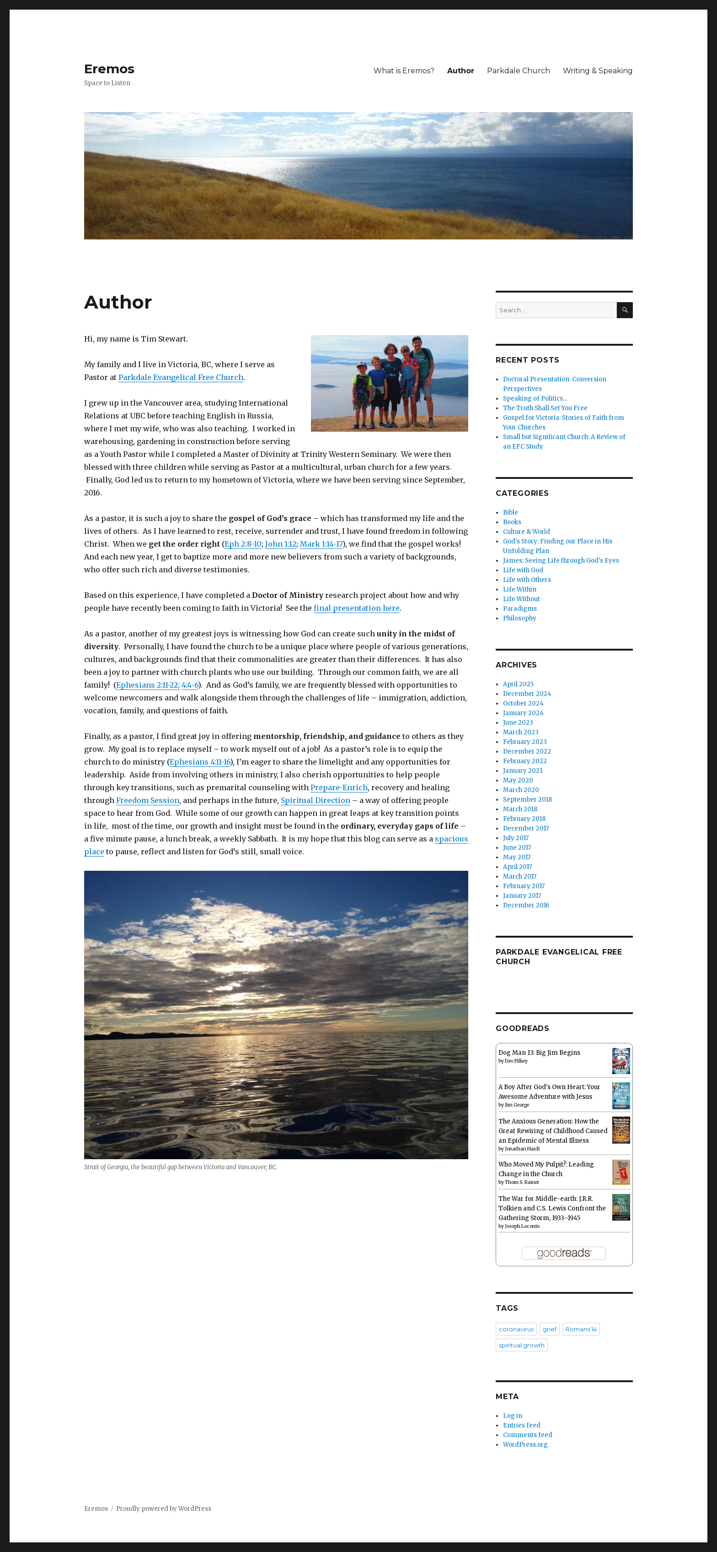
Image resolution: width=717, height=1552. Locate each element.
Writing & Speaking (598, 70)
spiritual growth (522, 1345)
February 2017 (524, 886)
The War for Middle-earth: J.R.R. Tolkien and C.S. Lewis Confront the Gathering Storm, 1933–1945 (552, 1208)
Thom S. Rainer (522, 1182)
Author (460, 70)
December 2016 (526, 905)
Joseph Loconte (522, 1226)
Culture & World (526, 532)
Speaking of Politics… (535, 398)
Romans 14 (581, 1329)
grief (549, 1329)
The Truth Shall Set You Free (545, 408)
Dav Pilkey (516, 1061)
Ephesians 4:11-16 (200, 761)
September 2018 (527, 799)
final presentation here (357, 608)
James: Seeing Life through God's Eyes (561, 560)
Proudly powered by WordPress (163, 1509)
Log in (512, 1416)
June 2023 (518, 723)
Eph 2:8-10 (243, 543)
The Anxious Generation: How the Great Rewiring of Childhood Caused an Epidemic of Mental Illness (553, 1131)
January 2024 (523, 713)
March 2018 (520, 809)
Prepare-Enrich (339, 787)
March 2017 (519, 876)
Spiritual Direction (315, 800)
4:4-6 (190, 684)
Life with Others (527, 580)
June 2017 (517, 848)
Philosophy (519, 618)
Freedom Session (147, 800)
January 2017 (522, 896)
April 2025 (518, 684)
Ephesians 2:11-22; (148, 684)
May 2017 (516, 857)
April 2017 (517, 867)
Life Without (521, 599)
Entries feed (521, 1425)
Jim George (517, 1105)
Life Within (519, 589)
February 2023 (525, 742)
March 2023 (521, 732)
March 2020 (521, 790)
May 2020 (518, 780)
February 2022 (525, 761)
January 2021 (522, 771)
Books (512, 522)
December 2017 (526, 828)
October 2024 (523, 703)
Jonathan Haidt (522, 1149)
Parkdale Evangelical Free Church (180, 377)
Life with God (523, 570)
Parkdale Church (518, 70)
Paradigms (520, 609)
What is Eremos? (404, 70)
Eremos (109, 68)
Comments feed (527, 1435)
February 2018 (524, 819)
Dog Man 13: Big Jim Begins (539, 1053)
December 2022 (527, 751)
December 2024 (527, 694)
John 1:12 (280, 543)
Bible (510, 512)
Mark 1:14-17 (321, 543)
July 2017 (516, 838)
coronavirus (516, 1329)
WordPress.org (525, 1445)
